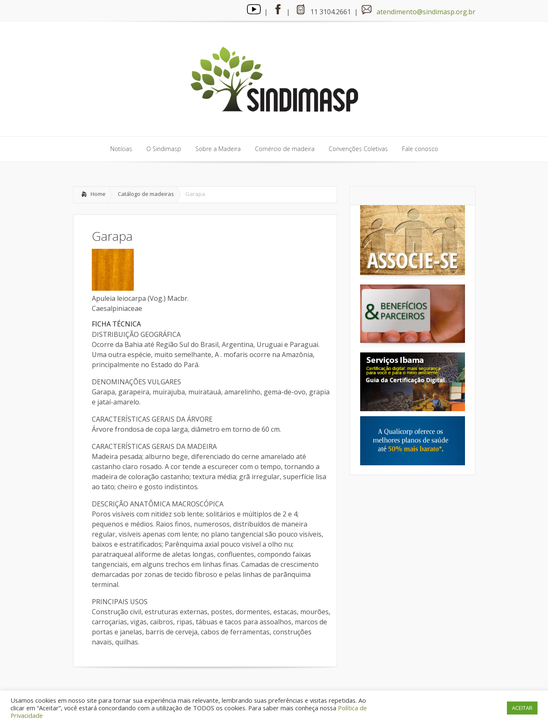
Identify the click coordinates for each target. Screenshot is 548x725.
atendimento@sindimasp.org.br (426, 11)
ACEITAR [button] (522, 708)
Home (98, 194)
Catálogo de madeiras (146, 194)
